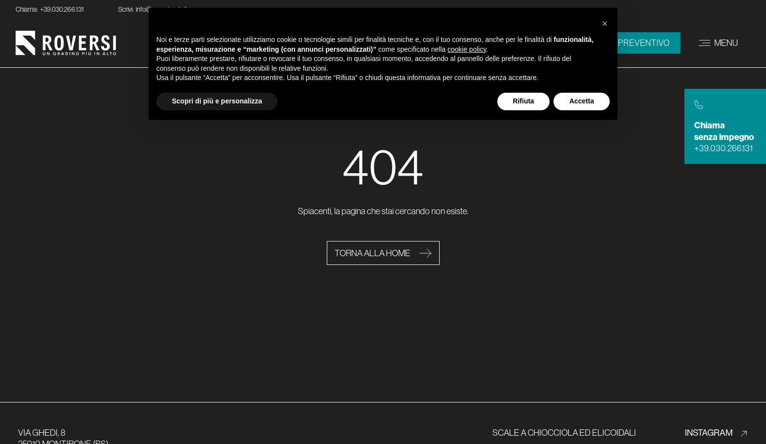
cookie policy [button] (466, 49)
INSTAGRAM (709, 432)
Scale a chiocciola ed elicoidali (564, 432)
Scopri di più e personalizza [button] (217, 101)
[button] (605, 23)
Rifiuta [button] (523, 101)
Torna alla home (373, 253)
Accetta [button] (581, 101)
